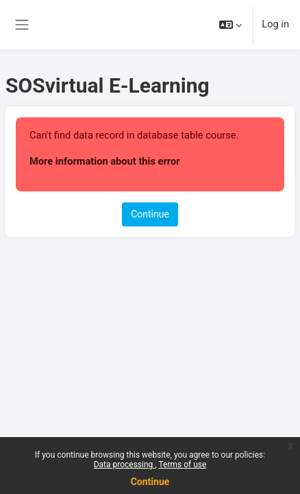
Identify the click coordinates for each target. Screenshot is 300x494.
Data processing (124, 464)
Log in (275, 24)
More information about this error (104, 161)
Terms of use (182, 464)
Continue (150, 481)
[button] (230, 24)
